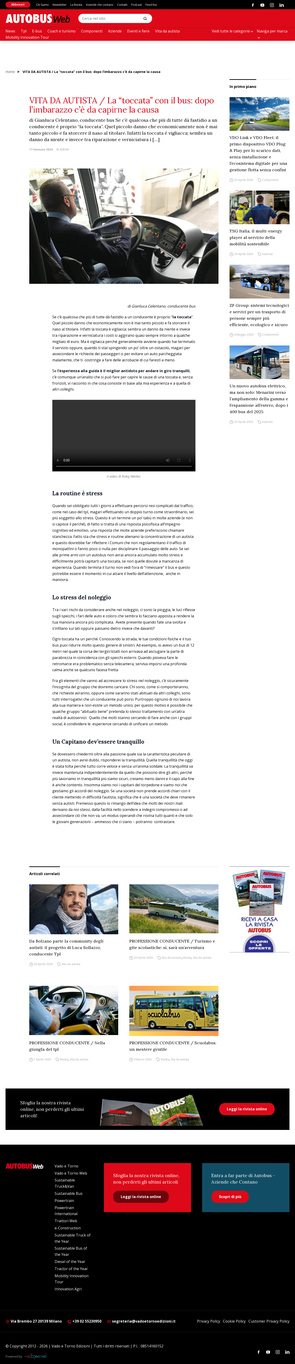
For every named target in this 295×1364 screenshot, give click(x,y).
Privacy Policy (208, 1321)
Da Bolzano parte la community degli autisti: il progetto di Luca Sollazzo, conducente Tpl (66, 947)
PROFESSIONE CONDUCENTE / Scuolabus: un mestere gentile (172, 1046)
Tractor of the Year (71, 1268)
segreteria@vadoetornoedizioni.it (141, 1321)
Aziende (115, 31)
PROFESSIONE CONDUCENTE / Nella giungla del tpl (67, 1046)
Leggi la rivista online (247, 1109)
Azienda (267, 254)
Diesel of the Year (70, 1261)
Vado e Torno (66, 1166)
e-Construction (68, 1228)
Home (10, 72)
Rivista (187, 958)
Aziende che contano (99, 5)
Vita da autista (167, 31)
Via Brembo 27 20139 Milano (34, 1321)
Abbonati (18, 4)
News (10, 31)
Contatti (122, 5)
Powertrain (64, 1200)
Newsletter (60, 5)
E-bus (37, 31)
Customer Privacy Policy (268, 1321)
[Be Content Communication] (37, 1356)
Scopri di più (230, 1196)
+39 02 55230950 (84, 1321)
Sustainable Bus (69, 1193)
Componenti (92, 31)
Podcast (136, 5)
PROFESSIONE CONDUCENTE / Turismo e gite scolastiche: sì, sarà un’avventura (172, 944)
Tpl (24, 31)
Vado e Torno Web (71, 1173)
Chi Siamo (42, 5)
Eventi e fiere (138, 31)
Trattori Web (66, 1220)
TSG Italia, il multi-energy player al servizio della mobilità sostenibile (256, 237)
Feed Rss (151, 5)
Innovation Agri (68, 1288)
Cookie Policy (234, 1321)
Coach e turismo (61, 31)
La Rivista (76, 5)
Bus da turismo (172, 958)
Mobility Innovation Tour (27, 37)
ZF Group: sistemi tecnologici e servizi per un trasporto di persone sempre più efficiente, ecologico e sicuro (259, 315)
